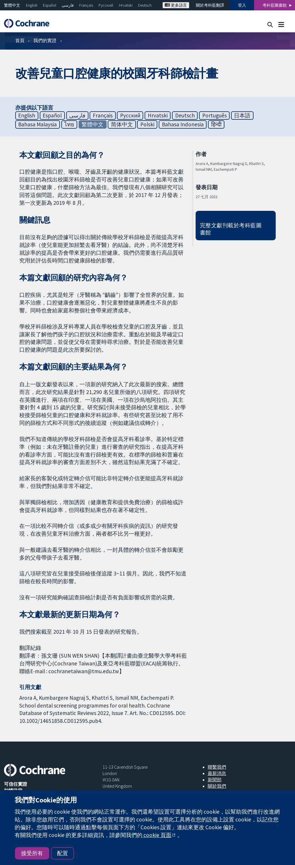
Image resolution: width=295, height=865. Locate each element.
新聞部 (215, 780)
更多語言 (176, 5)
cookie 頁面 (156, 835)
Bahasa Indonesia (183, 124)
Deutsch (145, 5)
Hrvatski (126, 5)
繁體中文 (12, 5)
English (31, 5)
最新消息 (217, 773)
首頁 (19, 40)
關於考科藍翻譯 (210, 5)
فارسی (68, 5)
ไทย (69, 124)
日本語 (242, 115)
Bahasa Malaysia (37, 124)
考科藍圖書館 (274, 5)
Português (214, 115)
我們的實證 (44, 40)
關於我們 (217, 786)
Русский (106, 5)
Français (86, 5)
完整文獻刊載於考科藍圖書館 (231, 229)
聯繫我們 (217, 767)
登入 (242, 5)
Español (49, 5)
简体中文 (122, 124)
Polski (147, 124)
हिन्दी (216, 124)
